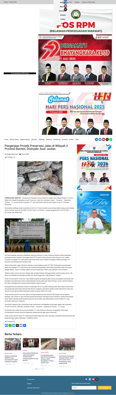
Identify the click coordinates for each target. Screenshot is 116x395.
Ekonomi (34, 139)
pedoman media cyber (88, 2)
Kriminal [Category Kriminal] (25, 350)
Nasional (49, 139)
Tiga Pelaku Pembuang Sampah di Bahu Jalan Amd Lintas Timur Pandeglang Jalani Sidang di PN (66, 359)
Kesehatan (57, 139)
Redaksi (77, 2)
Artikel (71, 139)
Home (6, 139)
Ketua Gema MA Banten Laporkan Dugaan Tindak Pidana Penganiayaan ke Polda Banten (30, 356)
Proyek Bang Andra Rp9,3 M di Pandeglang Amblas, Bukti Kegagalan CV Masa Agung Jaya (48, 359)
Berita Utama (14, 139)
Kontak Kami (68, 2)
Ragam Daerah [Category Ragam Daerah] (8, 353)
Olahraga (42, 139)
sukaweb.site (71, 393)
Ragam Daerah (25, 139)
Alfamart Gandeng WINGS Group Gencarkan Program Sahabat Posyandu (11, 358)
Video (77, 139)
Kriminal (65, 139)
